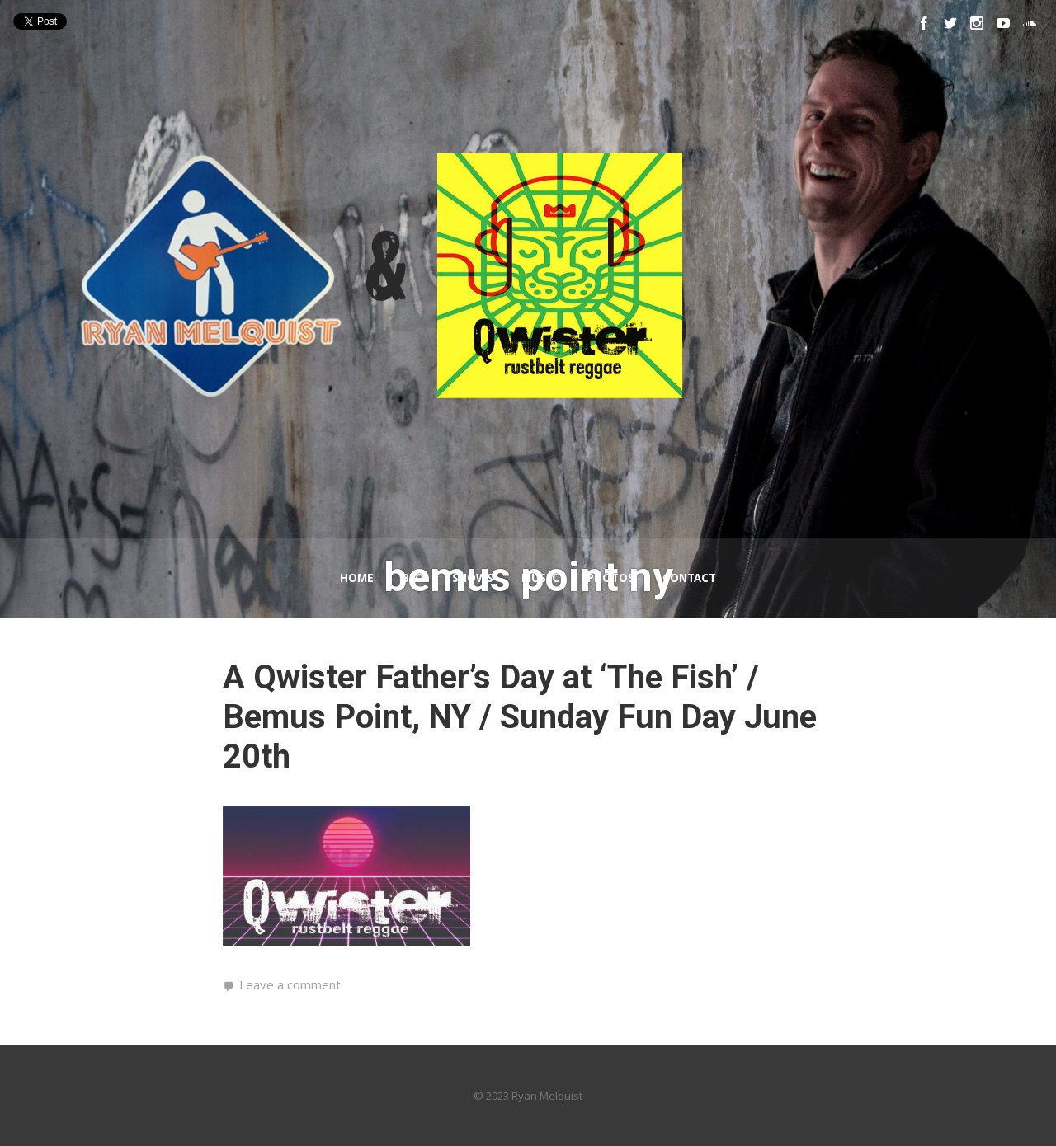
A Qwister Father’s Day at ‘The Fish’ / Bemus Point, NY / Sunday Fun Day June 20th (520, 717)
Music (540, 578)
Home (357, 578)
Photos (610, 578)
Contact (689, 578)
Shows (472, 578)
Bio (413, 578)
